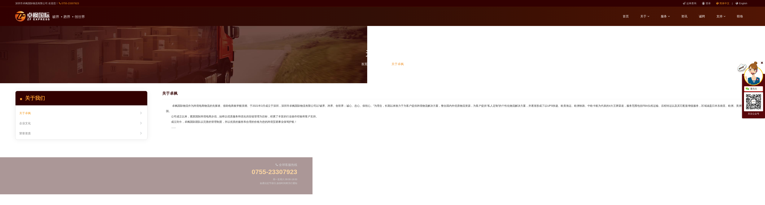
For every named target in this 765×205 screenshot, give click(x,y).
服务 (667, 16)
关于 (647, 16)
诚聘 (705, 16)
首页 (628, 16)
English (741, 3)
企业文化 (80, 123)
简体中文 (722, 3)
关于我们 (379, 64)
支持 (723, 16)
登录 (706, 3)
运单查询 (689, 3)
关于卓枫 (397, 64)
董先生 (751, 89)
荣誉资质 (80, 133)
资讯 (687, 16)
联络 (743, 16)
